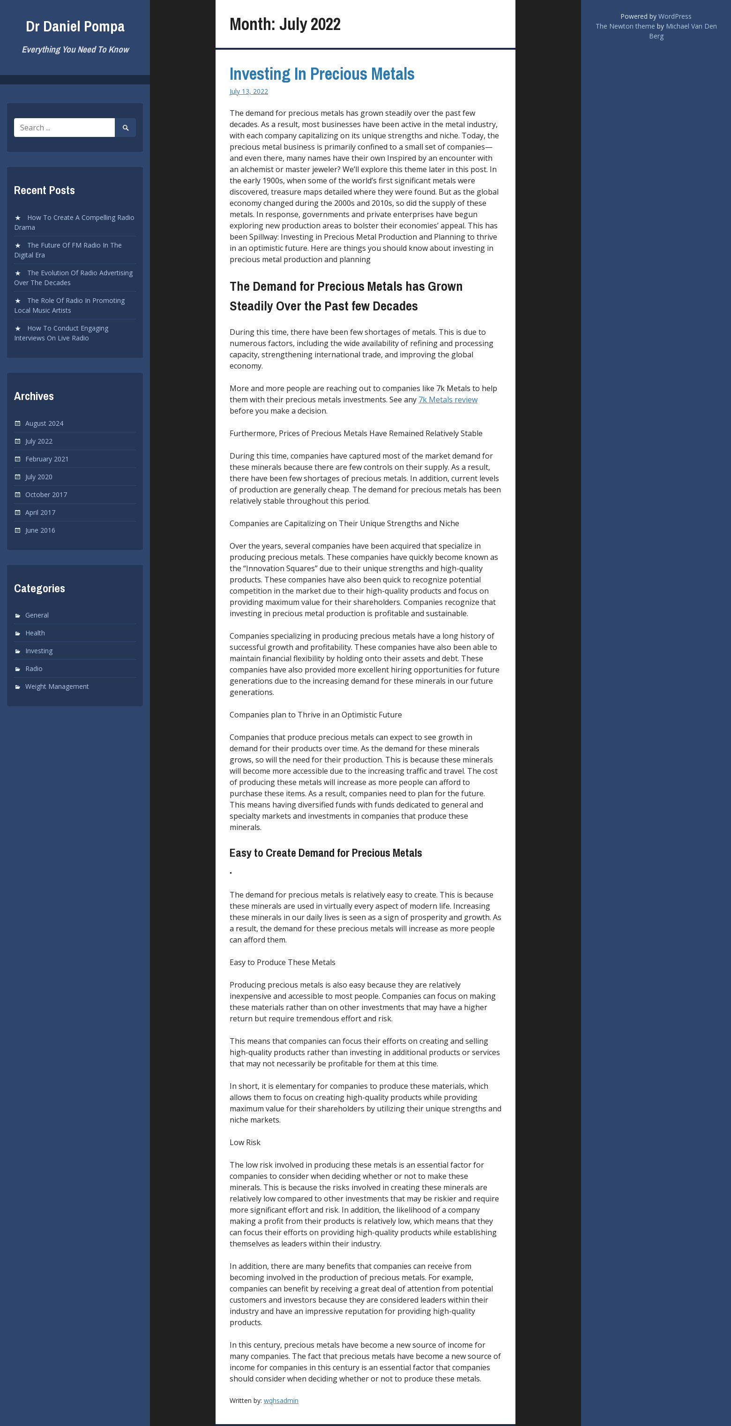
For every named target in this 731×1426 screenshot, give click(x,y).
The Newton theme (625, 26)
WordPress (675, 16)
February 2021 (47, 458)
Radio (34, 668)
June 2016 (40, 530)
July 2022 (38, 441)
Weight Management (57, 686)
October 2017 (46, 494)
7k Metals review (447, 399)
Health (35, 632)
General (37, 615)
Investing (38, 650)
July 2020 (38, 476)
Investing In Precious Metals (322, 73)
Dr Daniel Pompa (75, 26)
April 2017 (40, 512)
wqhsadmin (281, 1400)
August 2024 (44, 423)
